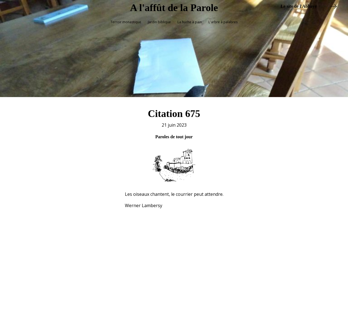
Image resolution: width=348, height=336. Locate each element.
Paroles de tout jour (174, 134)
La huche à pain (189, 22)
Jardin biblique (159, 22)
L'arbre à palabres (223, 22)
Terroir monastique (125, 22)
